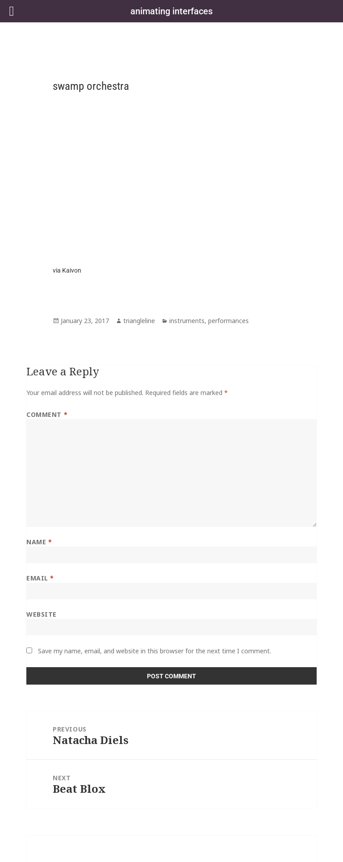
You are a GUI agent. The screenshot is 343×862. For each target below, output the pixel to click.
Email (40, 578)
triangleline (139, 320)
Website (41, 614)
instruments (187, 320)
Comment (46, 414)
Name (39, 542)
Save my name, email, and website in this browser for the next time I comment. (154, 651)
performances (228, 320)
